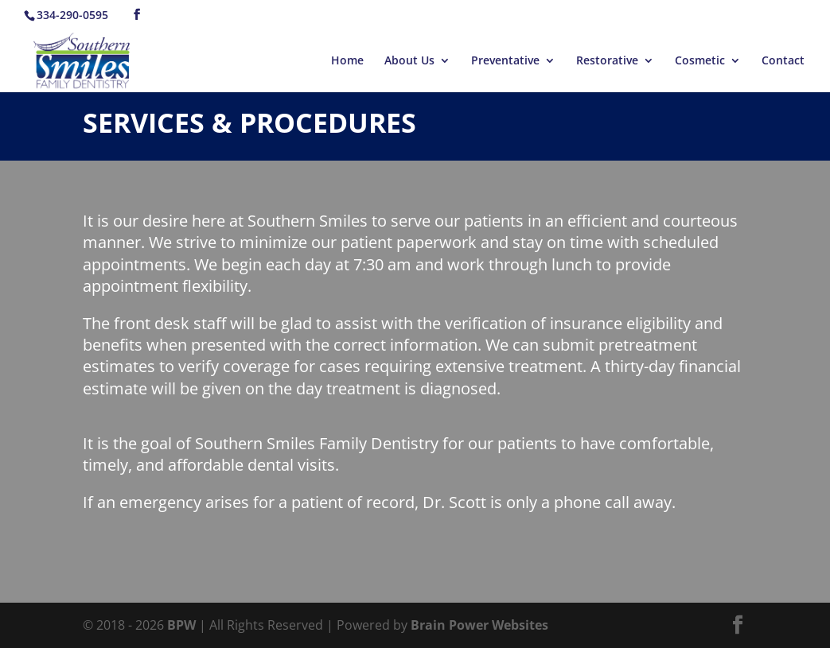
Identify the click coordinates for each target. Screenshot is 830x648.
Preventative (505, 61)
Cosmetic (700, 61)
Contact (783, 61)
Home (347, 61)
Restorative (607, 61)
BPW (183, 625)
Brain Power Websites (479, 625)
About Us (409, 61)
